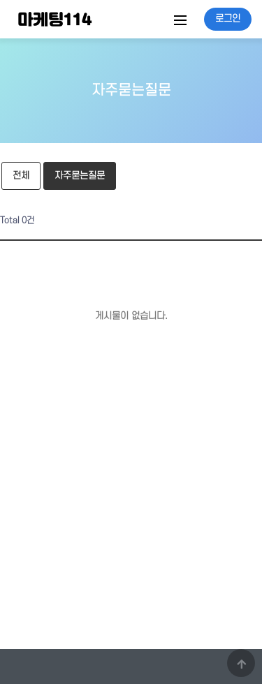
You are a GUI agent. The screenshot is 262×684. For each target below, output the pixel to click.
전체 (21, 175)
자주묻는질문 (74, 171)
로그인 (227, 18)
